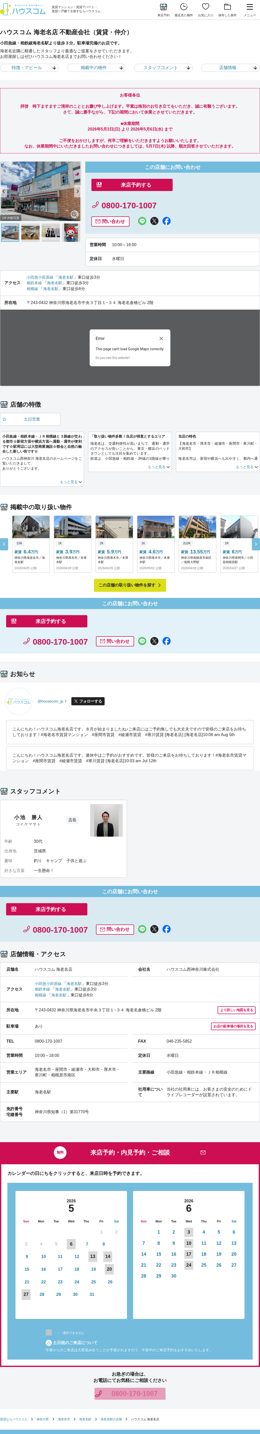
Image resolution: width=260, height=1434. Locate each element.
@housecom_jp (52, 662)
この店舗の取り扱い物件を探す (127, 566)
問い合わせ (196, 201)
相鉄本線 (35, 262)
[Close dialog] (161, 318)
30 (116, 1217)
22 (101, 1206)
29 (101, 1217)
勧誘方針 (146, 1388)
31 (26, 1228)
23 (116, 1206)
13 (233, 1184)
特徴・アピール (26, 67)
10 (26, 1195)
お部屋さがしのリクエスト (79, 1388)
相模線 (33, 268)
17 (26, 1206)
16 (116, 1195)
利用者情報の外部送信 (204, 1388)
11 (41, 1195)
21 (86, 1206)
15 (101, 1195)
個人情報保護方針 (170, 1388)
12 (56, 1195)
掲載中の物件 (93, 67)
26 (56, 1217)
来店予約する (133, 193)
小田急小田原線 (41, 257)
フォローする (95, 662)
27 (233, 1206)
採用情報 (110, 1394)
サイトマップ (70, 1394)
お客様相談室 (234, 1388)
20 (233, 1195)
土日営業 (31, 399)
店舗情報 (227, 67)
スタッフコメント (160, 67)
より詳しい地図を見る (235, 951)
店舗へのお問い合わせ (119, 1388)
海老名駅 (68, 257)
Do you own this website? (113, 337)
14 (143, 1195)
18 (41, 1206)
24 (26, 1217)
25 (41, 1217)
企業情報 (91, 1394)
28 (86, 1217)
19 (56, 1206)
